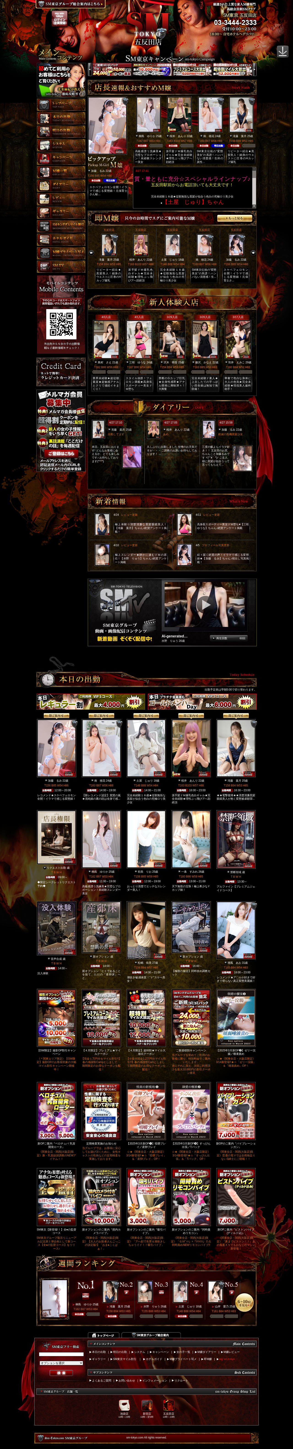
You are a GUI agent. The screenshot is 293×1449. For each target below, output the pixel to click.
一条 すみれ (189, 871)
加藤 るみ (98, 171)
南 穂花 (208, 136)
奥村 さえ (104, 362)
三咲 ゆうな (137, 362)
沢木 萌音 (170, 362)
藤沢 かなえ (203, 362)
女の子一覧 (183, 1352)
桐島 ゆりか (147, 136)
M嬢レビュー (232, 1352)
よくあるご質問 (101, 1380)
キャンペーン (160, 1352)
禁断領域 (235, 872)
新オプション (101, 956)
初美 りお (145, 871)
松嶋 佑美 (145, 962)
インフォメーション (154, 1380)
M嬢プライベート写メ (183, 1359)
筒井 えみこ (236, 362)
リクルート (181, 1380)
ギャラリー (99, 1359)
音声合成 (56, 959)
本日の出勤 (99, 1352)
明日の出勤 (120, 1352)
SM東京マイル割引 (124, 1359)
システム (139, 1352)
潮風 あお (234, 962)
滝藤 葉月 (240, 136)
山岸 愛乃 (222, 1306)
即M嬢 (208, 1359)
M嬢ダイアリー (207, 1352)
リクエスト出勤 (56, 867)
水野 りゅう (152, 1306)
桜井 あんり (178, 136)
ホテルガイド (154, 1359)
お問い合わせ (127, 1380)
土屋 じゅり (169, 259)
